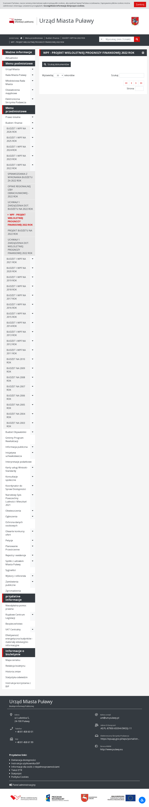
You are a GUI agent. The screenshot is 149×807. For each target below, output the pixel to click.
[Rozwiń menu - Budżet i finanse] (32, 123)
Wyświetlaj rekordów (58, 75)
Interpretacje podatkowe (18, 461)
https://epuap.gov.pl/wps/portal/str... (120, 738)
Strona (130, 88)
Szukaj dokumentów (56, 64)
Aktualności (11, 57)
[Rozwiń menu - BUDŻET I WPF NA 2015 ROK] (32, 315)
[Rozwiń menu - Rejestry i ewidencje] (32, 555)
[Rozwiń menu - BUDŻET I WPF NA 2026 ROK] (32, 130)
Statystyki (16, 773)
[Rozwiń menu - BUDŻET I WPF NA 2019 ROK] (32, 278)
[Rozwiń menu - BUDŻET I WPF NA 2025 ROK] (32, 139)
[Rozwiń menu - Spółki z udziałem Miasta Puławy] (32, 562)
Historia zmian (13, 671)
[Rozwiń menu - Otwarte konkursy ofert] (32, 533)
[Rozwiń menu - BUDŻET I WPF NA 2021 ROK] (32, 260)
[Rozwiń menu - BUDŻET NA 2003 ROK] (32, 424)
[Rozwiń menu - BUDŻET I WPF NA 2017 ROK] (32, 297)
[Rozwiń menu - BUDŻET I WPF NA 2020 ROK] (32, 269)
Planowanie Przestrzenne (12, 548)
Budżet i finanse (52, 38)
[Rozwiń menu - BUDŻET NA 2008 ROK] (32, 379)
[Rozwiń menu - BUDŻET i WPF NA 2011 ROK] (32, 351)
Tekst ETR (16, 770)
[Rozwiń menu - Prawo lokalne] (32, 117)
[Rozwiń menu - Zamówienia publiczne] (32, 583)
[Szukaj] (137, 39)
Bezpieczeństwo (13, 623)
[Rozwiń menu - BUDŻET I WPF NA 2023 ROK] (32, 157)
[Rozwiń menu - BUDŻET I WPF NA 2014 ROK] (32, 324)
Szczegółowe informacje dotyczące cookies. (64, 5)
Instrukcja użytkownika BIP (25, 763)
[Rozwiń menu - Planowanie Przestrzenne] (32, 547)
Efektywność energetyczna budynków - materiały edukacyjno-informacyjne (19, 640)
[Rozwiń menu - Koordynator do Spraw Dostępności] (32, 487)
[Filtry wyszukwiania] (101, 39)
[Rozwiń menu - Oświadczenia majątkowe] (32, 91)
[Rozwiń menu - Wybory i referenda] (32, 576)
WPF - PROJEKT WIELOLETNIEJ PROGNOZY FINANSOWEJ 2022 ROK (37, 42)
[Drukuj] (143, 52)
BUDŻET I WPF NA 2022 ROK (73, 38)
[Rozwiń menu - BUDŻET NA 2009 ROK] (32, 369)
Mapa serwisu (12, 660)
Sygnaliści (10, 570)
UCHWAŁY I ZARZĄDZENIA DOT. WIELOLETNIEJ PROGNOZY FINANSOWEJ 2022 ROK (20, 246)
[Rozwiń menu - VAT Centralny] (32, 629)
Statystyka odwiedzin (16, 677)
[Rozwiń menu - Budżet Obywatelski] (32, 432)
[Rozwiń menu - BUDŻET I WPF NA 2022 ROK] (32, 166)
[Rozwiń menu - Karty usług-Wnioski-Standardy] (32, 469)
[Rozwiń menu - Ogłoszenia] (32, 516)
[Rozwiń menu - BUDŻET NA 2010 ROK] (32, 360)
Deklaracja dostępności (23, 760)
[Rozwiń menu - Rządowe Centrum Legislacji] (32, 616)
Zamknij (140, 4)
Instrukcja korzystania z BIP (18, 684)
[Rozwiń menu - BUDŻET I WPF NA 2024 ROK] (32, 148)
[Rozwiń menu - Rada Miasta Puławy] (32, 75)
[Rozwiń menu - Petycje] (32, 540)
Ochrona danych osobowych (14, 524)
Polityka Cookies (20, 776)
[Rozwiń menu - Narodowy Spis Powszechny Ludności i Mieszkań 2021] (32, 500)
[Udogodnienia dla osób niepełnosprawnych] (142, 800)
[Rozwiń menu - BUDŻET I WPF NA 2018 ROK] (32, 287)
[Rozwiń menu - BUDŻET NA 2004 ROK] (32, 415)
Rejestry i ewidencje (15, 555)
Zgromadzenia (13, 590)
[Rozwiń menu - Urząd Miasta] (32, 69)
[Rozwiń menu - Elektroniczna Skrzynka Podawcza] (32, 100)
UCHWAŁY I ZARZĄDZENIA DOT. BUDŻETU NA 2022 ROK (20, 205)
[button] (126, 83)
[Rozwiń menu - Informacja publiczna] (32, 447)
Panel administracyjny (22, 784)
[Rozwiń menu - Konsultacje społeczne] (32, 478)
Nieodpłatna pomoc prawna (15, 607)
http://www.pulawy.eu (111, 749)
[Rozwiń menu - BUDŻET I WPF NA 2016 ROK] (32, 306)
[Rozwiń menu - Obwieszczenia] (32, 511)
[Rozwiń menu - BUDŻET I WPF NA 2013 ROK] (32, 333)
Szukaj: (127, 75)
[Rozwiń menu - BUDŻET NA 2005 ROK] (32, 406)
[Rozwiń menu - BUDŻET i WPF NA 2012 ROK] (32, 342)
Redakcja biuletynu (15, 665)
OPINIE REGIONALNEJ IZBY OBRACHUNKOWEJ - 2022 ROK (19, 191)
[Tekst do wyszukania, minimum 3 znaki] (119, 39)
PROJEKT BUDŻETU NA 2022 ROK (20, 232)
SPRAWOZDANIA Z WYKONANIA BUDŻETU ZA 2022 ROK (20, 177)
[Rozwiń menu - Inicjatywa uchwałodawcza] (32, 454)
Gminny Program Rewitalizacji (14, 439)
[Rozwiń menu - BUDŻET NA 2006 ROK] (32, 397)
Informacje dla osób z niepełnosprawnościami (35, 766)
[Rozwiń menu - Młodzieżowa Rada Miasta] (32, 82)
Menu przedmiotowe (34, 38)
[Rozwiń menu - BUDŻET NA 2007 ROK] (32, 388)
